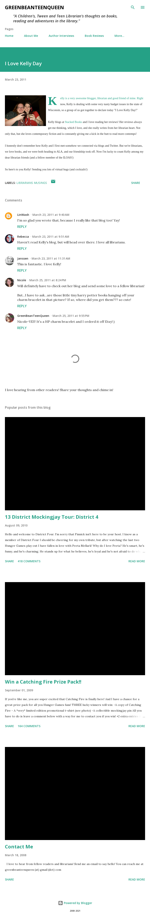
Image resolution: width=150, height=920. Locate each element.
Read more (136, 561)
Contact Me (19, 846)
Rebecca (23, 236)
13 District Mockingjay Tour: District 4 (51, 516)
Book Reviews (94, 36)
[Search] (132, 7)
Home (9, 36)
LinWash (23, 215)
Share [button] (135, 183)
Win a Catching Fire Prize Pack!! (43, 681)
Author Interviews (61, 36)
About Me (31, 36)
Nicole (21, 280)
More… (119, 36)
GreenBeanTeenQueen (34, 7)
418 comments (29, 561)
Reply (22, 226)
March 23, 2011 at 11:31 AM (51, 258)
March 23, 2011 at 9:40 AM (50, 215)
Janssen (22, 258)
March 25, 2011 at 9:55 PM (71, 316)
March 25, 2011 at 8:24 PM (47, 280)
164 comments (29, 726)
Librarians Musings (31, 183)
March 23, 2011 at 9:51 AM (50, 236)
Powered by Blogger (75, 903)
